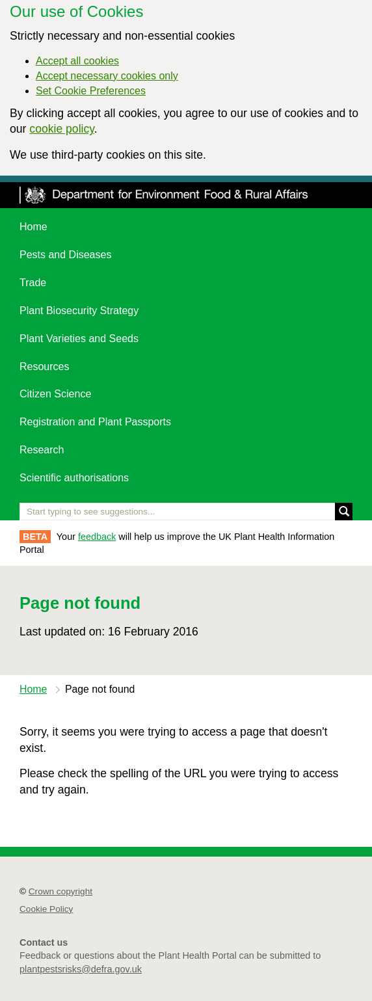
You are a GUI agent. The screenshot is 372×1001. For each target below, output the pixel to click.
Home (33, 226)
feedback (97, 536)
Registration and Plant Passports (95, 421)
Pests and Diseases (65, 254)
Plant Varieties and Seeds (79, 338)
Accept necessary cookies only (107, 75)
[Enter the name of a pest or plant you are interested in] (186, 511)
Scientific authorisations (74, 477)
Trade (33, 282)
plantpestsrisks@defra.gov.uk (81, 969)
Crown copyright (60, 891)
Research (42, 449)
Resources (44, 366)
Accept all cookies (77, 60)
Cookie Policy (46, 909)
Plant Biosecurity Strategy (79, 310)
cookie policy (61, 128)
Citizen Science (55, 393)
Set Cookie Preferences (91, 90)
